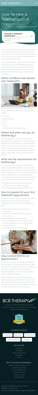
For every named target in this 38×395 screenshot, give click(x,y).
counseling (23, 143)
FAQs (19, 357)
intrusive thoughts (8, 216)
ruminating (19, 271)
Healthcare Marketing (8, 390)
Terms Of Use (13, 388)
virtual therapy (11, 198)
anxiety (3, 64)
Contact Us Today (19, 375)
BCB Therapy (7, 262)
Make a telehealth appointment (22, 282)
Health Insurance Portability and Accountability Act (19, 146)
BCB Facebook (19, 377)
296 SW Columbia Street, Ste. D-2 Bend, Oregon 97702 (19, 366)
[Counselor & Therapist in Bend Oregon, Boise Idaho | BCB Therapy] (12, 3)
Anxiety (5, 121)
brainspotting (24, 172)
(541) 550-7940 (21, 370)
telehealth (11, 141)
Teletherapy (19, 350)
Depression (6, 116)
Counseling (19, 348)
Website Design (20, 390)
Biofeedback (19, 355)
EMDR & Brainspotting (19, 353)
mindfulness (5, 74)
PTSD (4, 123)
